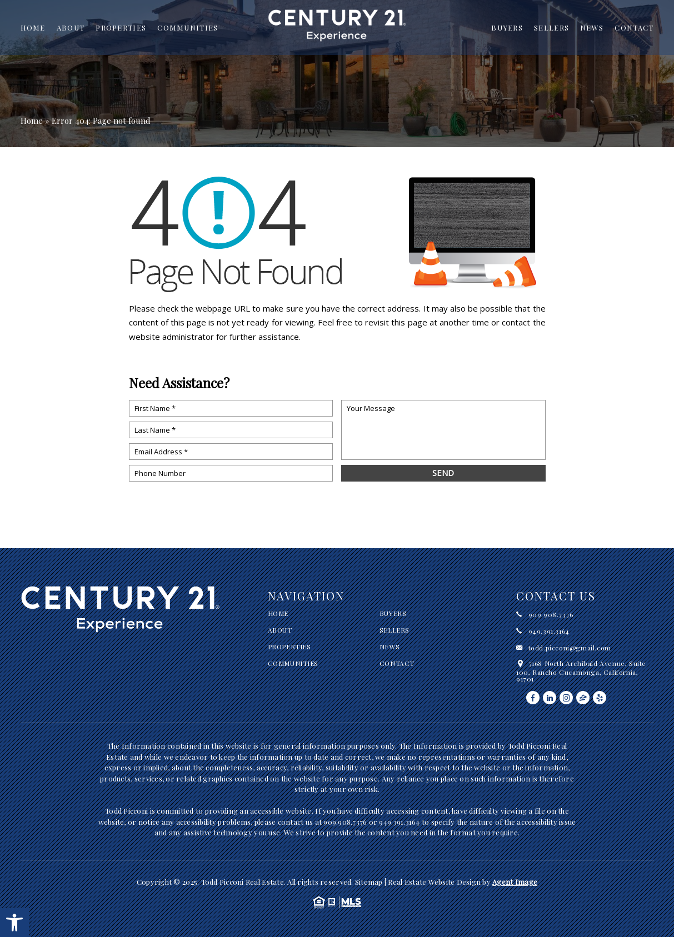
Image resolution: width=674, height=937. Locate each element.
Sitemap (369, 881)
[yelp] (599, 697)
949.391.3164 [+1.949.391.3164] (549, 631)
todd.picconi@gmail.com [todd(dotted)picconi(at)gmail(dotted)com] (569, 647)
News (591, 27)
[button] (14, 922)
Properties (121, 27)
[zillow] (583, 697)
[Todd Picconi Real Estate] (337, 30)
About (71, 27)
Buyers (507, 27)
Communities (187, 27)
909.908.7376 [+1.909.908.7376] (550, 614)
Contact (634, 27)
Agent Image (514, 881)
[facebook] (533, 697)
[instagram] (566, 697)
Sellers (551, 27)
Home (33, 27)
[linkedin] (549, 697)
